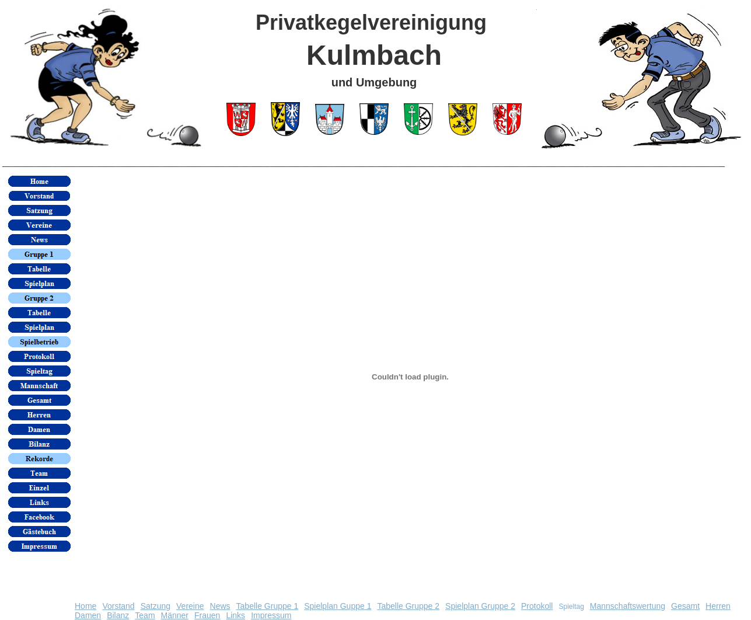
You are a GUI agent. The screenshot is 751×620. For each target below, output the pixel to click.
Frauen (207, 615)
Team (145, 615)
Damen (88, 615)
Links (235, 615)
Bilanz (118, 615)
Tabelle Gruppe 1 (267, 606)
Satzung (155, 606)
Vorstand (118, 606)
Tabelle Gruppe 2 (408, 606)
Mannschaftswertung (627, 606)
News (220, 606)
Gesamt (685, 606)
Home (85, 606)
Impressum (271, 615)
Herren (718, 606)
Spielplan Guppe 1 (337, 606)
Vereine (190, 606)
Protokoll (537, 606)
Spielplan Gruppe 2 (480, 606)
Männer (174, 615)
